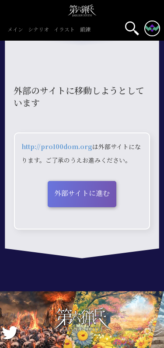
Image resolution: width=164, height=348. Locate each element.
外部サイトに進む (82, 193)
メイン (15, 30)
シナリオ (39, 30)
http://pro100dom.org (56, 146)
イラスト (64, 30)
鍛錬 (85, 30)
